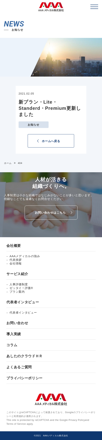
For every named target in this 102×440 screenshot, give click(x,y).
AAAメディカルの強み (24, 256)
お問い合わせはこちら (50, 212)
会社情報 (15, 263)
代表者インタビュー (22, 302)
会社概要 (13, 246)
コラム (11, 345)
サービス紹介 (17, 274)
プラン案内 (17, 291)
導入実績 (13, 334)
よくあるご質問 (19, 367)
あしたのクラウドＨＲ (24, 356)
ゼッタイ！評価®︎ (21, 288)
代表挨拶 (15, 259)
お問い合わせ (17, 323)
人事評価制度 (18, 284)
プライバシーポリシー (24, 378)
